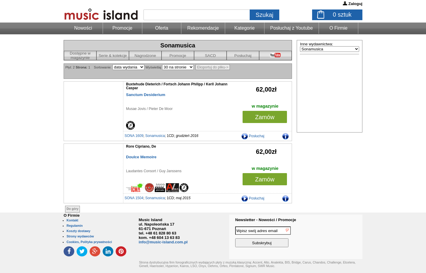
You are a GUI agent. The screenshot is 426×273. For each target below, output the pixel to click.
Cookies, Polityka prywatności (89, 242)
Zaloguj (355, 3)
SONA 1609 (134, 136)
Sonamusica (155, 136)
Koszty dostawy (79, 231)
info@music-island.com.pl (163, 242)
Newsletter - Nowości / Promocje (265, 220)
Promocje (122, 28)
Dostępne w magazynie (80, 55)
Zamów (265, 117)
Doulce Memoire (141, 157)
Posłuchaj (242, 55)
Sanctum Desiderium (145, 94)
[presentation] (338, 237)
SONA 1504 (134, 198)
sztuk (342, 14)
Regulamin (75, 225)
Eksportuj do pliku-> (212, 67)
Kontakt (72, 220)
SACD (210, 55)
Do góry (72, 208)
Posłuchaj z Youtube (291, 28)
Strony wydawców (80, 236)
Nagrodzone (145, 55)
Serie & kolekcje (113, 55)
